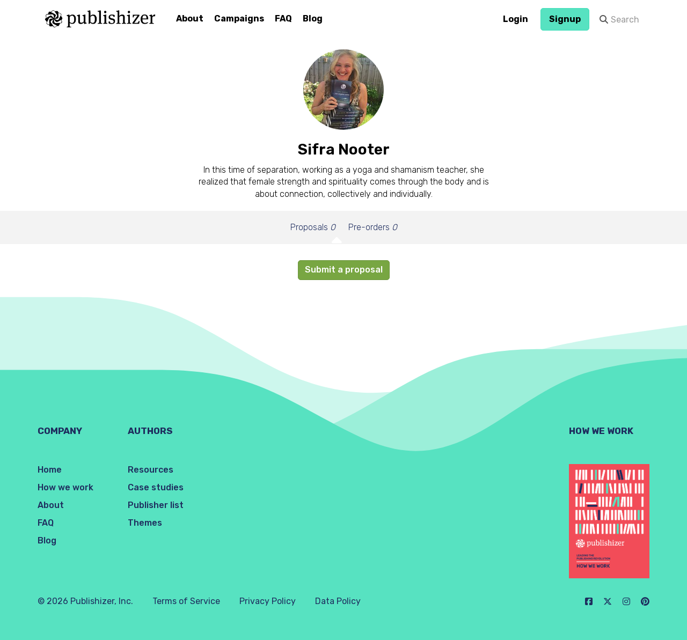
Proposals (312, 227)
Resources (150, 470)
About (189, 18)
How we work (65, 487)
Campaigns (239, 18)
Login (515, 19)
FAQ (283, 18)
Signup (565, 19)
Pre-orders (372, 227)
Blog (313, 18)
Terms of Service (186, 601)
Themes (145, 523)
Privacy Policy (267, 601)
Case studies (156, 487)
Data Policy (338, 601)
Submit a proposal (344, 269)
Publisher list (156, 505)
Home (50, 470)
